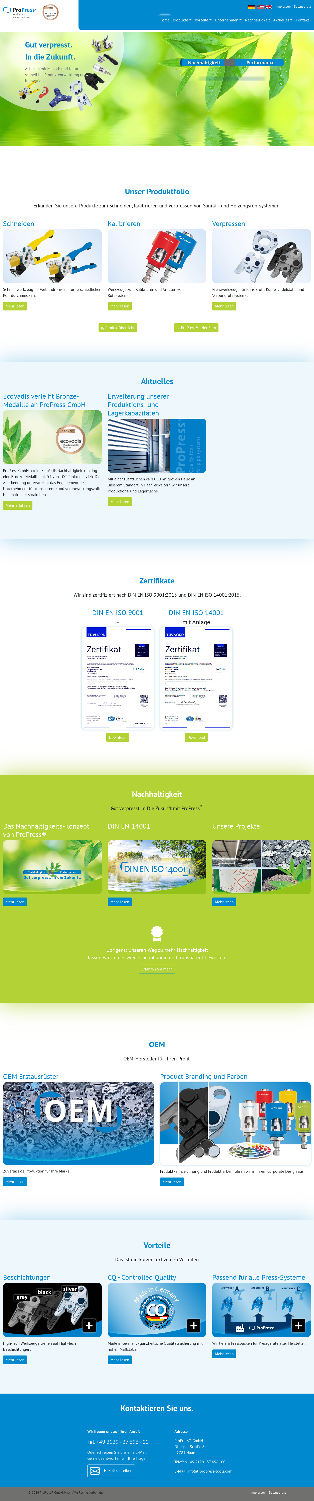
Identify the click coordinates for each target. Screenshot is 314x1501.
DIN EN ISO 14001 (196, 612)
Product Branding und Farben (204, 1076)
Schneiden (18, 223)
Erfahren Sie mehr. (157, 969)
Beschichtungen (27, 1277)
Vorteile (201, 20)
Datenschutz (302, 6)
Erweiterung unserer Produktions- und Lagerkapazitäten (138, 404)
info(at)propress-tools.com (209, 1471)
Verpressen (228, 223)
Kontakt (302, 20)
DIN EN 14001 (129, 826)
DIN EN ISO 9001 (117, 612)
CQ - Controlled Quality (142, 1277)
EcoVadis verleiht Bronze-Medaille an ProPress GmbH (44, 400)
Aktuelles (281, 20)
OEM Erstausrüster (30, 1076)
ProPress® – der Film (196, 327)
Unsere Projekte (236, 826)
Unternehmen (226, 20)
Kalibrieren (124, 223)
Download (118, 737)
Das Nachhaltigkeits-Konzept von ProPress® (46, 830)
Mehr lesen (15, 306)
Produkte (180, 20)
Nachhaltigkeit (257, 20)
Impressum (284, 6)
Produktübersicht (118, 327)
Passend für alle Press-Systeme (258, 1277)
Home (165, 20)
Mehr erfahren (18, 505)
